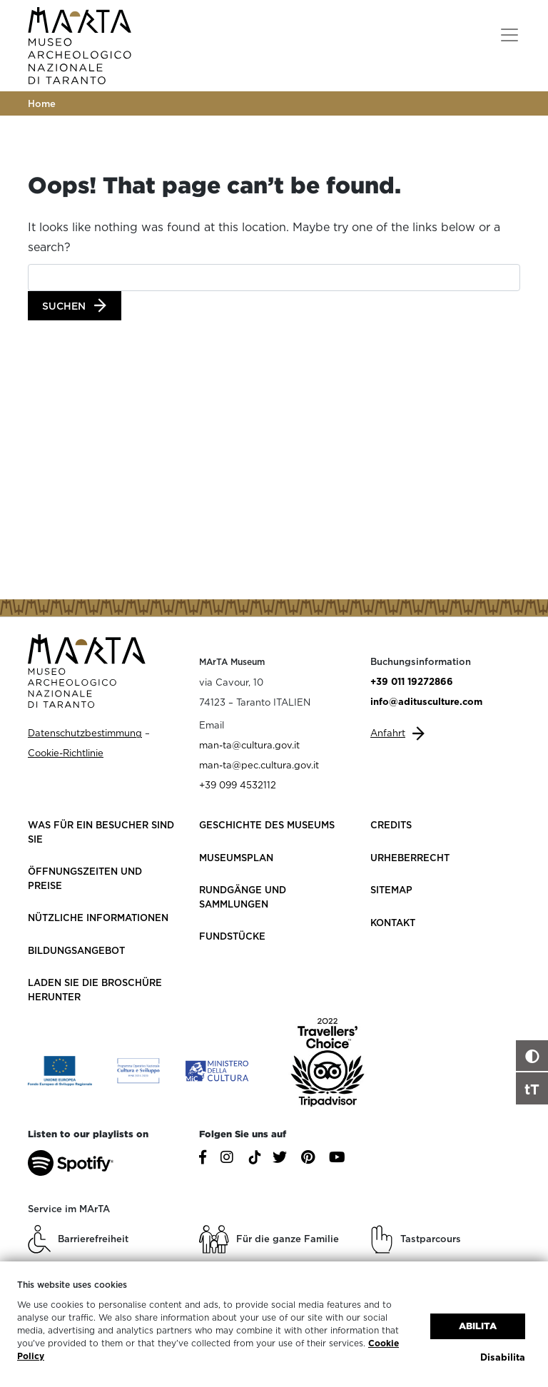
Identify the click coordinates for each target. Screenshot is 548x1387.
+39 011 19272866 (411, 681)
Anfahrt (387, 733)
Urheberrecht (410, 858)
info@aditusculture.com (426, 701)
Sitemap (391, 890)
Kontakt (392, 923)
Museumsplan (236, 858)
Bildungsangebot (76, 950)
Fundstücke (232, 936)
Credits (391, 825)
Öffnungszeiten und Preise (85, 878)
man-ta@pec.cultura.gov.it (259, 765)
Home (42, 103)
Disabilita (502, 1357)
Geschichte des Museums (267, 825)
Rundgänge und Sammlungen (242, 897)
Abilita (478, 1326)
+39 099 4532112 (237, 785)
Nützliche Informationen (98, 918)
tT (531, 1089)
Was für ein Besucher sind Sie (101, 832)
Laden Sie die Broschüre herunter (95, 989)
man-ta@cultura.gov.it (249, 745)
